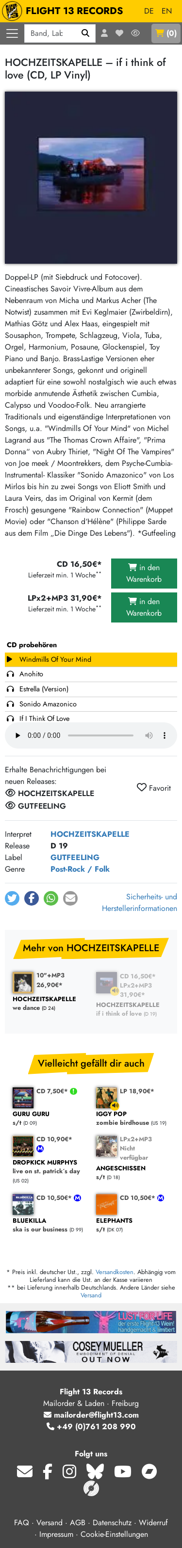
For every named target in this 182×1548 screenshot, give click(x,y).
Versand (91, 1295)
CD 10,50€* (55, 1197)
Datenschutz (112, 1522)
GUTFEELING (74, 857)
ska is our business (49, 1225)
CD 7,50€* (53, 1091)
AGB (77, 1522)
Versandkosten (114, 1272)
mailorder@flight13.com (91, 1414)
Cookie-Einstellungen (114, 1534)
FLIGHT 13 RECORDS (64, 11)
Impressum (56, 1534)
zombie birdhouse (133, 1118)
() (166, 33)
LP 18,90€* (137, 1091)
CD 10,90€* (54, 1139)
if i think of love (133, 1009)
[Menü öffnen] (12, 33)
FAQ (21, 1522)
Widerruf (153, 1522)
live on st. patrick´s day (49, 1167)
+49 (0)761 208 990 (91, 1426)
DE (149, 10)
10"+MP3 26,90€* (50, 980)
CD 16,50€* (138, 976)
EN (167, 10)
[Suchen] (86, 33)
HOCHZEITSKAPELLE (90, 834)
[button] (12, 898)
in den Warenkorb (144, 573)
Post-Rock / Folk (80, 869)
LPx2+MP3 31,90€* (136, 990)
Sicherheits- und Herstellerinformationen (139, 902)
